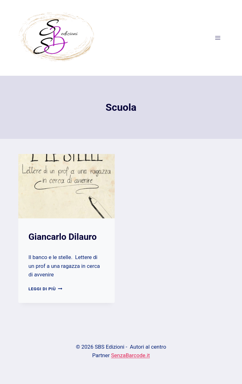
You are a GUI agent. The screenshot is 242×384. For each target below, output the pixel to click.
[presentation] (66, 186)
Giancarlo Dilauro (62, 237)
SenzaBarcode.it (130, 355)
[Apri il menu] (218, 38)
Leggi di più (45, 288)
